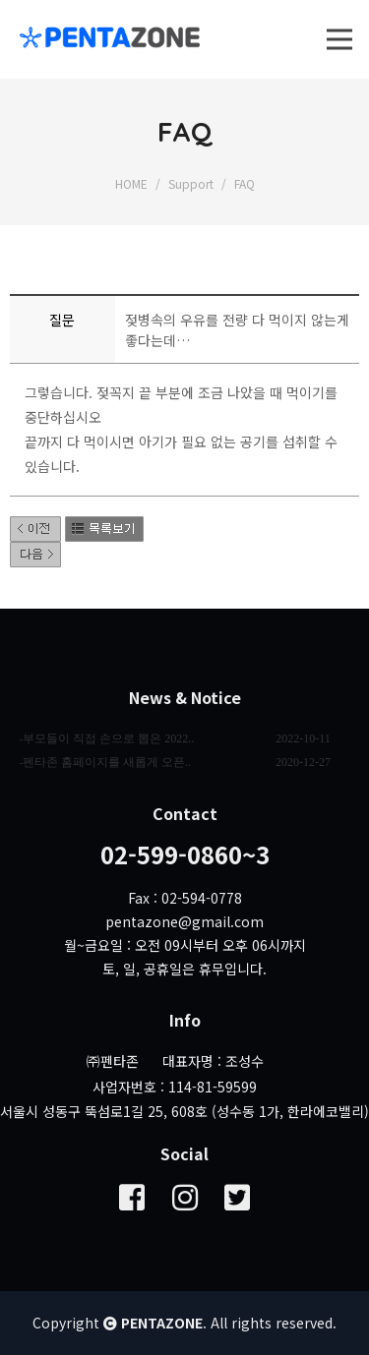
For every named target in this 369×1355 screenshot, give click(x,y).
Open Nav (348, 21)
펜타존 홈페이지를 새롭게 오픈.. (107, 762)
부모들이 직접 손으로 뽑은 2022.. (108, 738)
